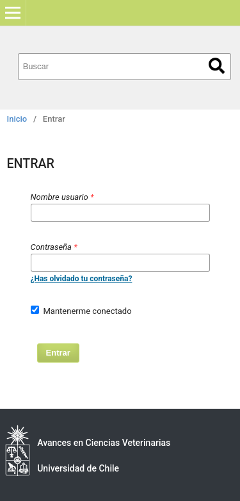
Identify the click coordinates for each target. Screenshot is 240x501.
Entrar (58, 352)
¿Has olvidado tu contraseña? (81, 278)
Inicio (17, 119)
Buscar (217, 66)
